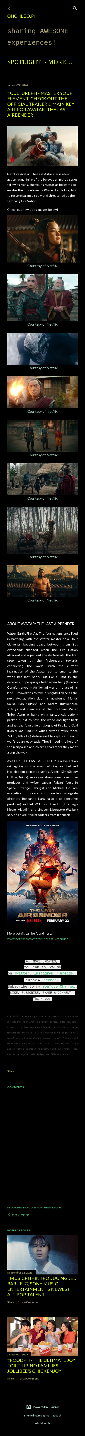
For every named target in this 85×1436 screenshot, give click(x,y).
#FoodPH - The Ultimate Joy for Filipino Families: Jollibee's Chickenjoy (41, 1365)
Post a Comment (28, 1302)
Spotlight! (25, 62)
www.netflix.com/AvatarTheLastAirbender (37, 939)
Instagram (43, 974)
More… (60, 62)
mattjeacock (53, 1415)
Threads (65, 974)
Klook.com (18, 1214)
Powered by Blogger (42, 1407)
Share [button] (11, 1071)
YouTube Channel (58, 987)
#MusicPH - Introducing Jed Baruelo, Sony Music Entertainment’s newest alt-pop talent (42, 1286)
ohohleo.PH (22, 16)
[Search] (75, 7)
